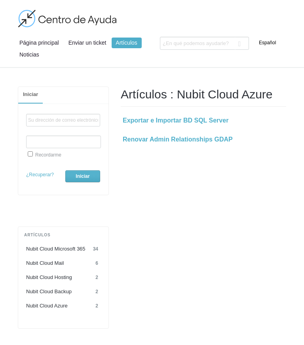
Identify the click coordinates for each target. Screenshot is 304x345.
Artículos (126, 43)
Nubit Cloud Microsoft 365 (63, 249)
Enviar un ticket (87, 43)
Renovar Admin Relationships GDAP (178, 139)
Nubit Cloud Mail (63, 263)
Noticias (29, 54)
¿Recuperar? (40, 174)
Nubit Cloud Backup (63, 292)
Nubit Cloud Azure (63, 306)
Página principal (39, 43)
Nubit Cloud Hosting (63, 277)
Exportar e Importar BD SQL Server (175, 120)
